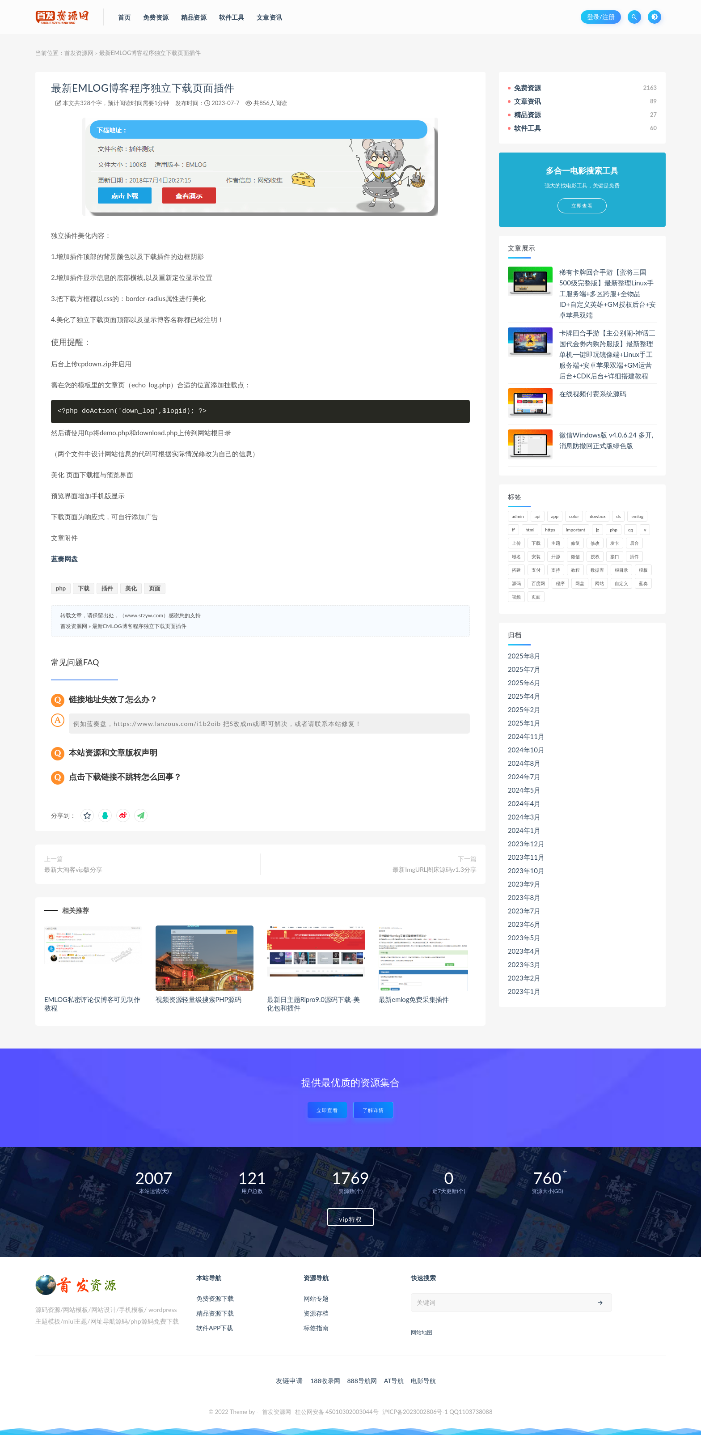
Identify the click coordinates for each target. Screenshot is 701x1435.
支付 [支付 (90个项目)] (536, 570)
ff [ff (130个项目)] (513, 529)
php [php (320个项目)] (613, 529)
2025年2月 (524, 709)
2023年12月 (526, 844)
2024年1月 (524, 830)
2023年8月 (524, 897)
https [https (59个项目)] (550, 529)
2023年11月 (526, 857)
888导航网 (361, 1380)
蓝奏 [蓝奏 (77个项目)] (643, 583)
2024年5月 (524, 790)
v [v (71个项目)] (645, 529)
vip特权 (350, 1219)
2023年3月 (524, 964)
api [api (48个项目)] (538, 516)
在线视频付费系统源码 (592, 394)
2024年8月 (524, 763)
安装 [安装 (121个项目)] (536, 556)
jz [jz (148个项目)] (597, 529)
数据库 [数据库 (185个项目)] (597, 570)
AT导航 (394, 1380)
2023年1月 (524, 991)
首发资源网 (78, 52)
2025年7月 (524, 669)
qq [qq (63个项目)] (630, 529)
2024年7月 (524, 777)
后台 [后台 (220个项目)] (634, 543)
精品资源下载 (215, 1313)
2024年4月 (524, 803)
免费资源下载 (215, 1298)
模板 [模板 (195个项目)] (643, 570)
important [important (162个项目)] (575, 529)
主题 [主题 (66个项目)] (555, 543)
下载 (83, 588)
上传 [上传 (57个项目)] (516, 543)
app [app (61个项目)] (554, 516)
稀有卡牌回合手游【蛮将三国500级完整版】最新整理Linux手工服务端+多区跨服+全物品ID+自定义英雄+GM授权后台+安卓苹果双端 (607, 293)
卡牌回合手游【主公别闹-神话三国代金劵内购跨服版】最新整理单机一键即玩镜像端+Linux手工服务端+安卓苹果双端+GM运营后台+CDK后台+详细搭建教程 (607, 354)
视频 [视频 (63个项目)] (516, 596)
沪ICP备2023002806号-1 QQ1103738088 (437, 1411)
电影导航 (423, 1380)
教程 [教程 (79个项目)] (575, 570)
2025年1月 (524, 723)
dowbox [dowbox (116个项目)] (597, 516)
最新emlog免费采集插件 (414, 999)
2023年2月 (524, 978)
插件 (107, 588)
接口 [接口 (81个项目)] (614, 556)
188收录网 (325, 1380)
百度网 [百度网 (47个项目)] (538, 583)
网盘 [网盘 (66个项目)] (579, 583)
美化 (131, 588)
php (61, 588)
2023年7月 (524, 911)
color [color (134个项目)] (574, 516)
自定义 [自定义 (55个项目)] (621, 583)
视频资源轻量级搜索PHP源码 (198, 999)
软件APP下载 (214, 1328)
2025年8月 (524, 656)
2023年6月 (524, 924)
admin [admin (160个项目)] (518, 516)
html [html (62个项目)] (530, 529)
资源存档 (316, 1313)
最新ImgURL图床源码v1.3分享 (434, 869)
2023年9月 (524, 884)
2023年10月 (526, 870)
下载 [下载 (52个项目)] (536, 543)
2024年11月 (526, 736)
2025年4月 (524, 696)
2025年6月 (524, 683)
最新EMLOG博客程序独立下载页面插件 (143, 88)
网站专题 (316, 1298)
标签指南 (316, 1328)
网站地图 (421, 1332)
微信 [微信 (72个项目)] (575, 556)
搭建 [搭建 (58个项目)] (516, 570)
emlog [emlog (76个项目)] (637, 516)
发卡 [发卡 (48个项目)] (614, 543)
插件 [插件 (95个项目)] (634, 556)
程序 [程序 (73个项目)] (560, 583)
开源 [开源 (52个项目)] (555, 556)
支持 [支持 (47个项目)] (555, 570)
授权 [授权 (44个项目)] (595, 556)
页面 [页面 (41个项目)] (536, 596)
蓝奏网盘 (64, 559)
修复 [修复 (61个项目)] (575, 543)
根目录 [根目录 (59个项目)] (621, 570)
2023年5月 (524, 938)
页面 (154, 588)
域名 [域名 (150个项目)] (516, 556)
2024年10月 (526, 750)
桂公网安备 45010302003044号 (337, 1411)
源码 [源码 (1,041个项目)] (516, 583)
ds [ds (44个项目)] (618, 516)
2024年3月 (524, 817)
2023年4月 (524, 951)
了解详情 (373, 1110)
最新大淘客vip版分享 (73, 869)
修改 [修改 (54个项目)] (595, 543)
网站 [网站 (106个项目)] (599, 583)
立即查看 (327, 1110)
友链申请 (289, 1380)
